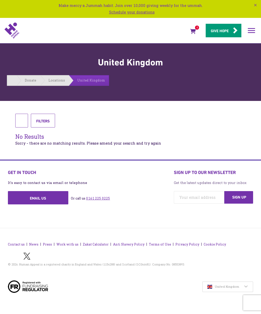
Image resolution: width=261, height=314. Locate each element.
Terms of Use (160, 244)
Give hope (220, 31)
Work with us (67, 244)
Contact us (16, 244)
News (33, 244)
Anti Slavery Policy (129, 244)
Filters (43, 123)
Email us (38, 198)
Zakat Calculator (96, 244)
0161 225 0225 (98, 198)
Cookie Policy (215, 244)
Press (47, 244)
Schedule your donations (132, 12)
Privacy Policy (187, 244)
